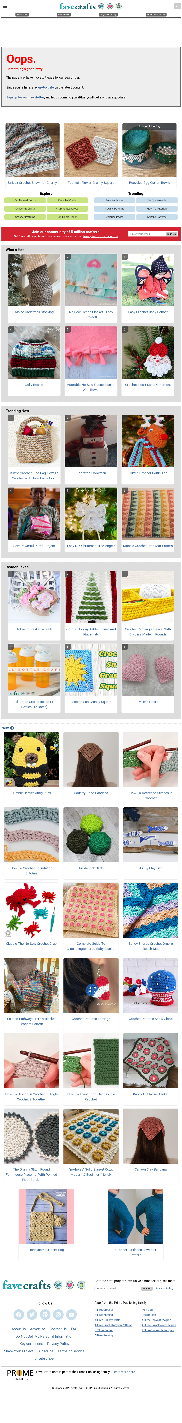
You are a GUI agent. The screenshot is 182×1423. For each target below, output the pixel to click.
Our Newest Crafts (25, 202)
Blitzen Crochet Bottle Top (148, 475)
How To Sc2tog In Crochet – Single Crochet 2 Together (31, 1098)
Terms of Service (71, 1353)
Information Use (108, 238)
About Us (19, 1331)
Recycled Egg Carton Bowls (149, 185)
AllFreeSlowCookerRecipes (159, 1327)
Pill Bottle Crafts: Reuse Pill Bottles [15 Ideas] (34, 706)
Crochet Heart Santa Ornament (148, 386)
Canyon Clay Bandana (151, 1171)
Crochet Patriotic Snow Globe (151, 1021)
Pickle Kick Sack (91, 870)
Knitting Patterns (157, 219)
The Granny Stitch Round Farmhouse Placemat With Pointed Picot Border (31, 1176)
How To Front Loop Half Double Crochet (91, 1098)
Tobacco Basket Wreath (34, 631)
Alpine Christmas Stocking (34, 314)
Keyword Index (31, 1345)
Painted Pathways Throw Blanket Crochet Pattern (31, 1023)
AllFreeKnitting (104, 1316)
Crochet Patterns (25, 219)
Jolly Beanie (34, 386)
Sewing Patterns (114, 210)
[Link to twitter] (32, 1316)
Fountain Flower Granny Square (91, 185)
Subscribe (45, 1353)
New (7, 730)
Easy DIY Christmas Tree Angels (91, 548)
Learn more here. (124, 1373)
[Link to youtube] (71, 1316)
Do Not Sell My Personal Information (44, 1338)
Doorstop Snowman (91, 475)
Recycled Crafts (67, 202)
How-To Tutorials (157, 210)
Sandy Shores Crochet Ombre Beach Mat (151, 948)
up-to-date (46, 89)
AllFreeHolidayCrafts (108, 1321)
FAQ (74, 1331)
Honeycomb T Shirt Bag (46, 1252)
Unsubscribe (44, 1360)
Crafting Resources (67, 210)
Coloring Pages (114, 219)
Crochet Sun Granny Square (91, 704)
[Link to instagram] (58, 1316)
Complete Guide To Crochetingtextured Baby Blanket (91, 948)
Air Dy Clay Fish (150, 870)
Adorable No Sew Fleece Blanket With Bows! (91, 389)
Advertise (37, 1331)
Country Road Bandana (91, 795)
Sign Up (171, 236)
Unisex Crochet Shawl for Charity (32, 185)
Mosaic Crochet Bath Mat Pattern (148, 548)
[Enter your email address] (118, 1290)
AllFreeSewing (104, 1337)
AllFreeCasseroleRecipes (158, 1332)
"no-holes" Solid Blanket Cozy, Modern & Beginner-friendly (91, 1173)
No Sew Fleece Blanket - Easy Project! (91, 316)
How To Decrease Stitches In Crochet (150, 797)
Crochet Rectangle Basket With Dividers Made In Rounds (148, 633)
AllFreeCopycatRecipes (156, 1321)
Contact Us (58, 1331)
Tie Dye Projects (157, 202)
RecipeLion (149, 1316)
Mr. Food (147, 1311)
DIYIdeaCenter (104, 1332)
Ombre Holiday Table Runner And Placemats (91, 633)
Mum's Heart (147, 704)
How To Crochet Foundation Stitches (31, 872)
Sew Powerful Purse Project (34, 548)
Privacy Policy (91, 238)
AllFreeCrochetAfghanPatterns (113, 1327)
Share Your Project (18, 1353)
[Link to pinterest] (45, 1316)
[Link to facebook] (19, 1316)
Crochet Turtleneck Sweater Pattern (135, 1254)
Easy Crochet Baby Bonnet (148, 314)
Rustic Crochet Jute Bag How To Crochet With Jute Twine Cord (34, 477)
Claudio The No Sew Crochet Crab (31, 945)
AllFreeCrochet (104, 1311)
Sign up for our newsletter (25, 99)
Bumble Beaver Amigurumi (31, 795)
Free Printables (114, 202)
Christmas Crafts (25, 210)
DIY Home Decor (67, 219)
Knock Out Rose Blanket (150, 1096)
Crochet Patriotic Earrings (91, 1021)
